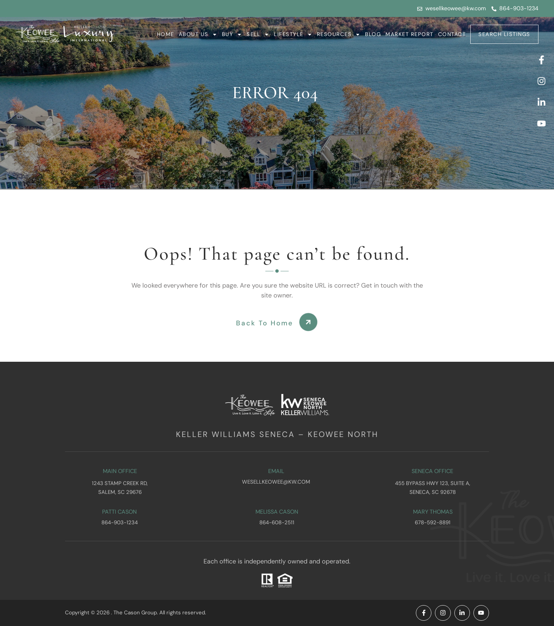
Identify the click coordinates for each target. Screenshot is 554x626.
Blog (373, 34)
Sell (258, 34)
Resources (339, 34)
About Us (198, 34)
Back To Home (264, 323)
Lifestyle (293, 34)
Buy (232, 34)
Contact (452, 34)
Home (165, 34)
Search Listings (504, 34)
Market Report (409, 34)
